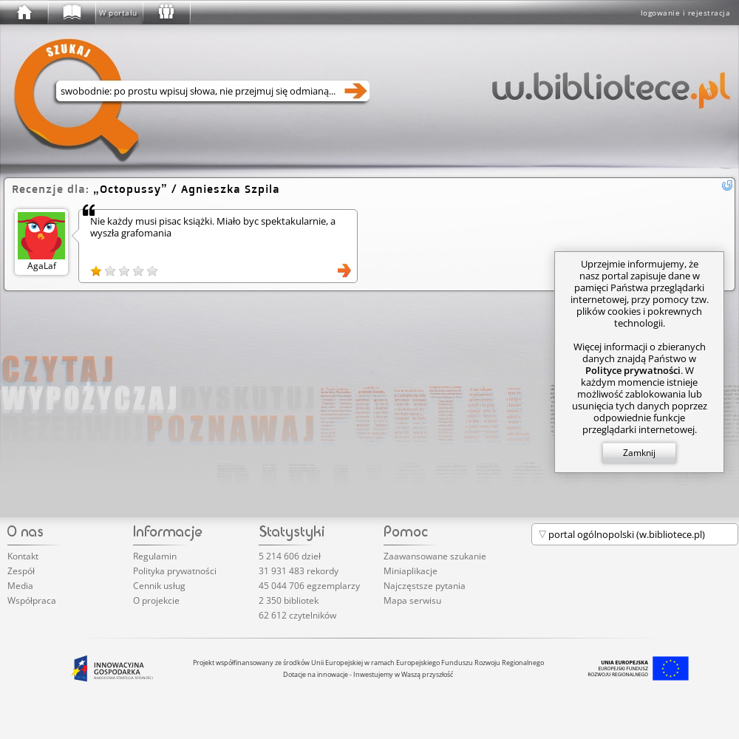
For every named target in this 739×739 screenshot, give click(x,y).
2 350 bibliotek (289, 600)
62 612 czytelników (297, 615)
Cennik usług (159, 585)
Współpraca (31, 600)
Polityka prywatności (175, 571)
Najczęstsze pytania (425, 585)
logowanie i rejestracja (686, 12)
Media (20, 585)
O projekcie (156, 600)
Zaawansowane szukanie (435, 556)
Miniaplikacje (410, 571)
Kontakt (22, 556)
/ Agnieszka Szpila (186, 189)
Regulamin (155, 556)
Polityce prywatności (633, 370)
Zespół (21, 571)
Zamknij (639, 452)
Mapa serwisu (412, 600)
